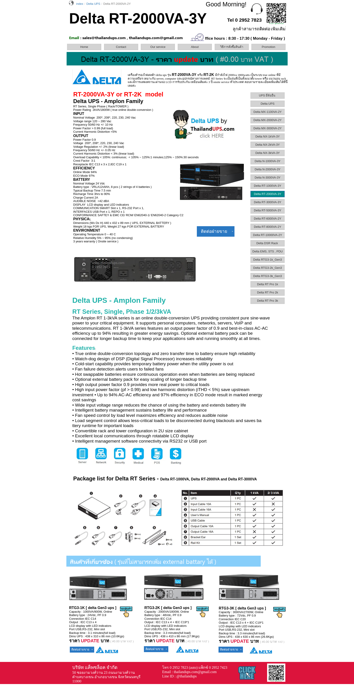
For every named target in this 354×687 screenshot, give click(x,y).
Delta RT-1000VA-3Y (267, 185)
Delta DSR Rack (267, 243)
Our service (157, 47)
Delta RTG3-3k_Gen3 (267, 276)
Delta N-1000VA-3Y (267, 161)
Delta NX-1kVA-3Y (267, 136)
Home (84, 47)
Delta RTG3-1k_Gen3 (267, 259)
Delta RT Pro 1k (267, 284)
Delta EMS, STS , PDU (267, 251)
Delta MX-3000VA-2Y (267, 128)
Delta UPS (268, 103)
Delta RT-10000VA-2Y (267, 235)
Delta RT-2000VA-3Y (267, 194)
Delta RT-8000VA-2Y (267, 226)
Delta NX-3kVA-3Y (267, 153)
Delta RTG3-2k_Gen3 (267, 268)
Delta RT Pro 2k (267, 292)
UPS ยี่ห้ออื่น (267, 95)
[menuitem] (85, 47)
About (195, 47)
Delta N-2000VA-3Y (267, 169)
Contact (121, 47)
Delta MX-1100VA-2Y (267, 112)
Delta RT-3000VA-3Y (267, 202)
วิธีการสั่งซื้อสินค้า (231, 47)
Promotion (268, 47)
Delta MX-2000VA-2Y (267, 120)
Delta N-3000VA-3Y (267, 177)
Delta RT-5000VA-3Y (267, 210)
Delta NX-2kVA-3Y (267, 144)
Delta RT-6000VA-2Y (267, 218)
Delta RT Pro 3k (267, 300)
